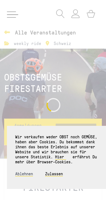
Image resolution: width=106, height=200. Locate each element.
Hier (60, 156)
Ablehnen (24, 173)
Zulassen (54, 173)
